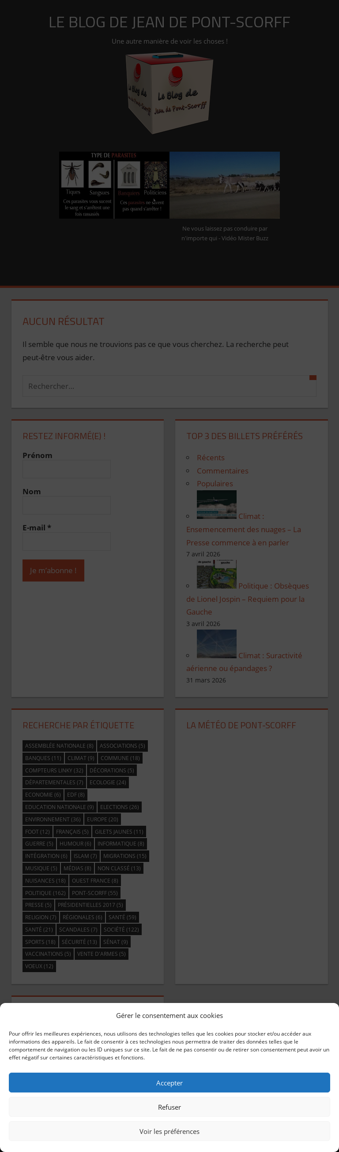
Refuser (169, 1107)
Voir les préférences (169, 1131)
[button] (325, 1015)
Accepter (169, 1082)
